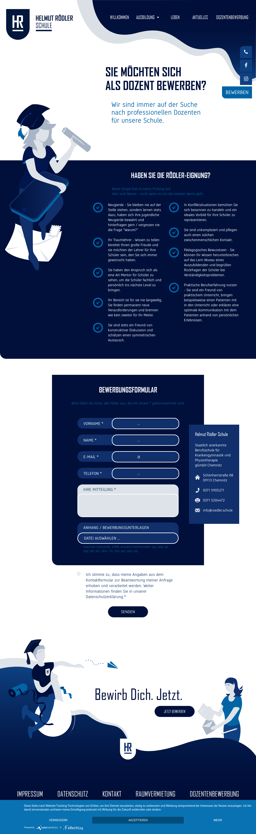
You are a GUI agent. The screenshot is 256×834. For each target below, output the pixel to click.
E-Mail (91, 457)
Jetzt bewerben (174, 711)
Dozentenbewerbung (214, 793)
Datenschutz (72, 793)
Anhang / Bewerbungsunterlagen (116, 527)
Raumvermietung (155, 793)
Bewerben (237, 92)
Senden (128, 612)
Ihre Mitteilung (99, 489)
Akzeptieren (138, 820)
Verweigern (58, 820)
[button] (148, 17)
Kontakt (111, 793)
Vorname (93, 423)
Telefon (92, 473)
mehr (218, 820)
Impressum (30, 793)
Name (90, 440)
